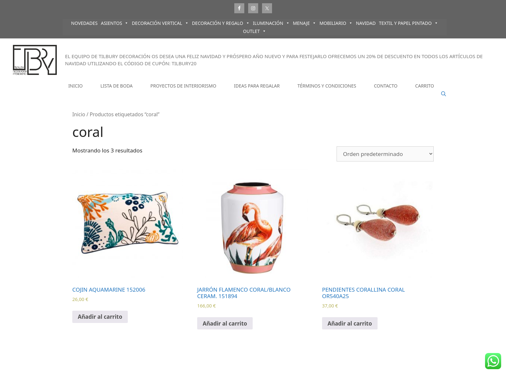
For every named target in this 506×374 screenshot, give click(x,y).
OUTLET (254, 31)
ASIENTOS (114, 23)
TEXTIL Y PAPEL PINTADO (408, 23)
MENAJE (304, 23)
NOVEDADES (84, 23)
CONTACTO (386, 86)
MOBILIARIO (336, 23)
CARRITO (424, 86)
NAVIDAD (366, 23)
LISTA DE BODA (116, 86)
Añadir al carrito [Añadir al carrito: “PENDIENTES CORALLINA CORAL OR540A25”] (350, 323)
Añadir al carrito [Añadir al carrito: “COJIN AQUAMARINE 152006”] (100, 316)
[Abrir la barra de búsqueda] (443, 94)
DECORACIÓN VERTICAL (160, 23)
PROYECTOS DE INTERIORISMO (183, 86)
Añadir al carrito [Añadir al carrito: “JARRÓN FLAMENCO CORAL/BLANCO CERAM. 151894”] (225, 323)
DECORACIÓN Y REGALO (221, 23)
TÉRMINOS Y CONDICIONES (327, 86)
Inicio (78, 114)
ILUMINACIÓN (271, 23)
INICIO (75, 86)
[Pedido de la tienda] (385, 153)
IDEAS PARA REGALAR (257, 86)
